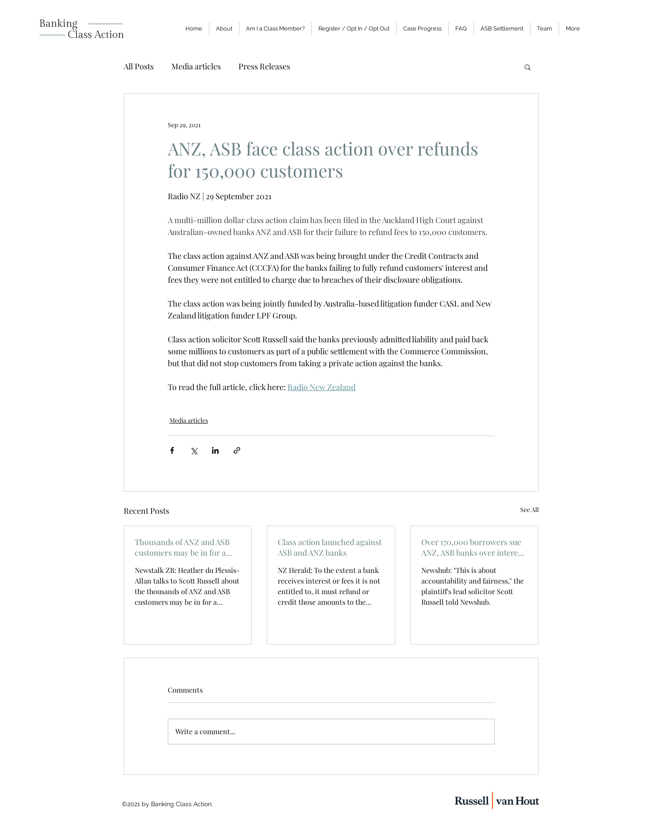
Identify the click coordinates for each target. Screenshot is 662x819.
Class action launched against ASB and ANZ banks (330, 547)
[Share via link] (237, 450)
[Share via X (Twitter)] (193, 450)
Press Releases (264, 66)
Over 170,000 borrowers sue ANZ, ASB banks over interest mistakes (472, 547)
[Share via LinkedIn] (215, 450)
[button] (354, 28)
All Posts (139, 66)
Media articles (196, 66)
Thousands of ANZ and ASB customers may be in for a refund (182, 547)
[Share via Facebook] (172, 450)
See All (529, 509)
